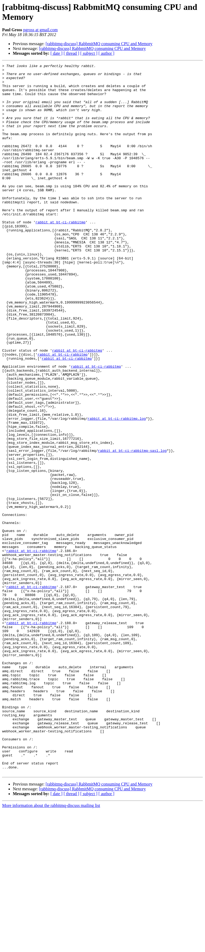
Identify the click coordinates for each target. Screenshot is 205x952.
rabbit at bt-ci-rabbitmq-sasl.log (132, 528)
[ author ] (106, 53)
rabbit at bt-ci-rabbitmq (60, 254)
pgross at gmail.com (40, 30)
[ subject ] (88, 53)
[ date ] (56, 53)
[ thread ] (71, 53)
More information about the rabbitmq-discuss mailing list (51, 947)
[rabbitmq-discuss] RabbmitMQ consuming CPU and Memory (99, 43)
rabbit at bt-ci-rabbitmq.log (117, 489)
